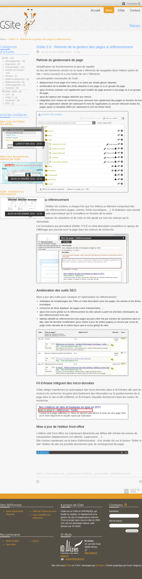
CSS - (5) (9, 94)
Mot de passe (115, 521)
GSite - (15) (8, 58)
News (108, 10)
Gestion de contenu (79, 474)
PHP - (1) (9, 103)
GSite (121, 10)
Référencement (120, 474)
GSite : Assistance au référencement (12, 192)
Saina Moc (11, 544)
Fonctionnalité (55, 474)
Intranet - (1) (11, 76)
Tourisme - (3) (12, 88)
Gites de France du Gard (44, 511)
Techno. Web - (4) (11, 91)
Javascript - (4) (12, 100)
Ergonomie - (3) (12, 64)
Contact (135, 10)
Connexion (132, 3)
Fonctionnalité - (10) (14, 67)
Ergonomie (101, 474)
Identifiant (113, 511)
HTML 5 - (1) (11, 97)
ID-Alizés (100, 565)
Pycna (36, 541)
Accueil (95, 10)
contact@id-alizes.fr (74, 559)
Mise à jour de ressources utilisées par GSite (14, 157)
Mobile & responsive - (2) (17, 79)
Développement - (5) (15, 61)
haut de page (132, 491)
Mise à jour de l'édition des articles (12, 122)
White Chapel (12, 541)
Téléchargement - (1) (15, 85)
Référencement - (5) (14, 82)
